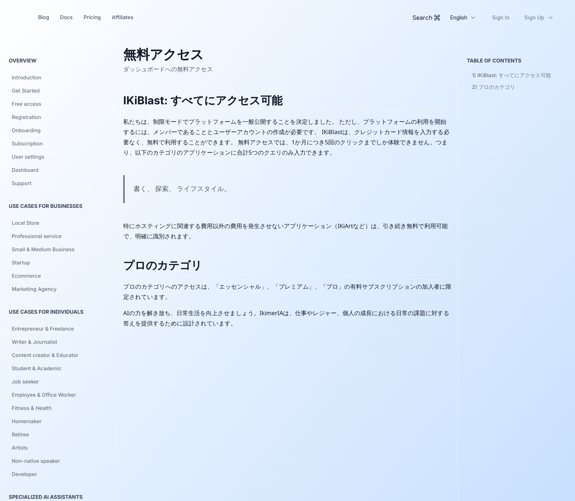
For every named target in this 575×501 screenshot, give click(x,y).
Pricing (92, 17)
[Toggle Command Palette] (426, 17)
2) (493, 87)
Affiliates (122, 17)
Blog (43, 17)
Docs (66, 17)
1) (511, 75)
